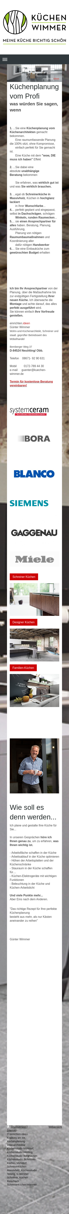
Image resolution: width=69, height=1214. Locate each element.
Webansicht (55, 1126)
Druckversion (17, 1126)
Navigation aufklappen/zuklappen (34, 59)
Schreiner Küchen (24, 576)
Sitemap (11, 1130)
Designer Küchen (24, 622)
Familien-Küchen (23, 667)
